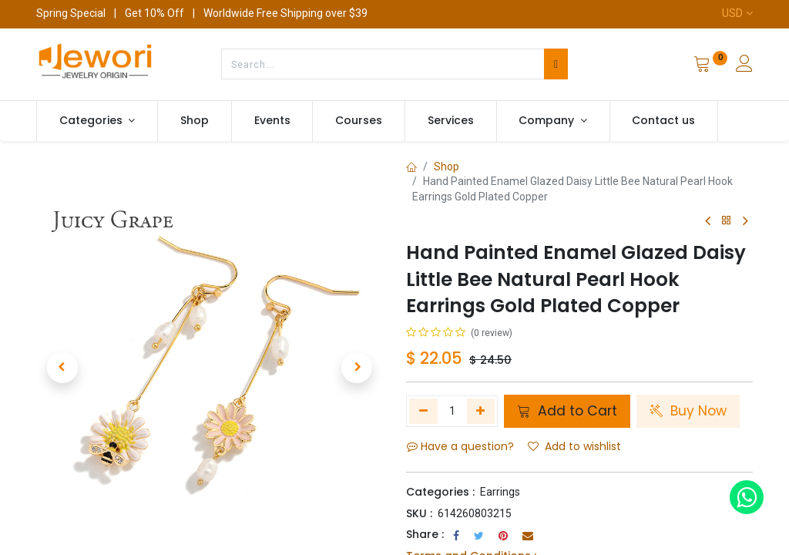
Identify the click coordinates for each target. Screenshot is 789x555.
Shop (446, 166)
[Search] (556, 64)
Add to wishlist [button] (574, 446)
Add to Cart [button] (567, 411)
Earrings (500, 492)
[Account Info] (744, 65)
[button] (62, 367)
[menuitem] (194, 121)
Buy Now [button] (688, 411)
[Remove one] (423, 411)
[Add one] (481, 411)
